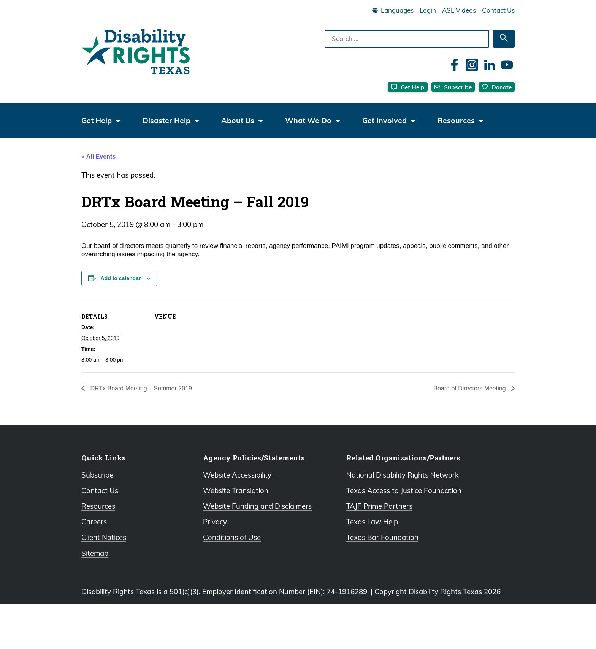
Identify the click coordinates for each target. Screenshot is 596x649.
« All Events (98, 162)
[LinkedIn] (489, 65)
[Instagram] (472, 65)
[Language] (397, 10)
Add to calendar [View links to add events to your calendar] (121, 284)
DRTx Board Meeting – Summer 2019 (140, 394)
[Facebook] (454, 65)
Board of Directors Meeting (470, 394)
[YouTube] (507, 65)
